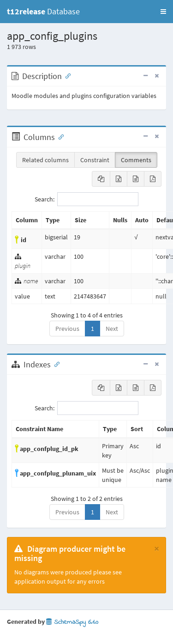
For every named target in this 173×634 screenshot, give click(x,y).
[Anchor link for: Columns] (59, 136)
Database (43, 11)
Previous (67, 328)
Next (112, 328)
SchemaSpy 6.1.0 (72, 622)
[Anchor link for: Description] (66, 75)
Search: (86, 199)
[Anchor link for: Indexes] (55, 364)
